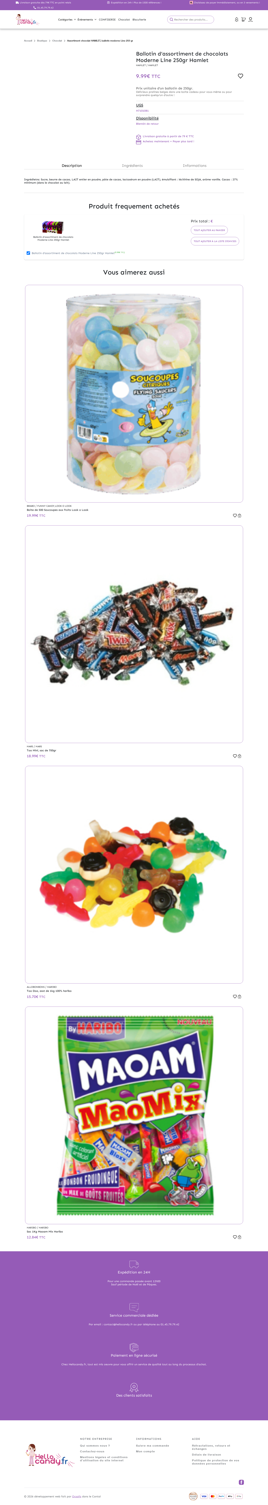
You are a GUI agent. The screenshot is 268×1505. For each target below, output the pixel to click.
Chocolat (57, 40)
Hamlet (141, 65)
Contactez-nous (92, 1451)
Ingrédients (132, 165)
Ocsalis (76, 1496)
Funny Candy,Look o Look (54, 506)
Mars (30, 746)
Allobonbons (36, 987)
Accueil (28, 40)
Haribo (52, 987)
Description (72, 165)
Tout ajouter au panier (209, 230)
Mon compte (145, 1451)
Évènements (87, 19)
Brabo (31, 506)
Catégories (67, 19)
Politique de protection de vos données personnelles (215, 1462)
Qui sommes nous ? (95, 1445)
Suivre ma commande (152, 1445)
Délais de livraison (206, 1454)
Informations (194, 165)
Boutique (42, 40)
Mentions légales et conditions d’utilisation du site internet (104, 1458)
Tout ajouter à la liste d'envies (215, 241)
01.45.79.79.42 (45, 7)
